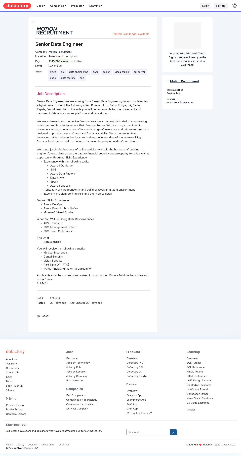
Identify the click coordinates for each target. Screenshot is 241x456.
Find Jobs (71, 358)
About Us (11, 359)
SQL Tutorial (194, 362)
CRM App (132, 408)
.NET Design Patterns (199, 380)
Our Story (11, 363)
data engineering (78, 71)
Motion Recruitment (60, 51)
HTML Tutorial (195, 371)
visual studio (122, 71)
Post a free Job (75, 380)
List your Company (77, 408)
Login (205, 5)
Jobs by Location (76, 371)
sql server (139, 71)
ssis (82, 77)
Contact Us (12, 372)
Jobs (40, 5)
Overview (132, 358)
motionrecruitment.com (180, 102)
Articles (191, 409)
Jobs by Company (76, 376)
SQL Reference (196, 367)
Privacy (20, 444)
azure (53, 71)
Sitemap (10, 390)
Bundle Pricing (14, 409)
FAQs (9, 377)
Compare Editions (16, 414)
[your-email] (148, 432)
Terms (9, 444)
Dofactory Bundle (137, 376)
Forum (9, 381)
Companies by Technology (81, 399)
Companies (57, 5)
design (106, 71)
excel (53, 77)
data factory (68, 77)
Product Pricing (15, 405)
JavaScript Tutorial (197, 389)
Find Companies (75, 395)
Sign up (220, 5)
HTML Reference (197, 376)
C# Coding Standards (199, 385)
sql (62, 71)
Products (76, 5)
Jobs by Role (73, 367)
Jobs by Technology (78, 362)
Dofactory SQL (135, 367)
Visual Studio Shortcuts (200, 398)
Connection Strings (198, 393)
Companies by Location (80, 404)
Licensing (64, 444)
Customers (12, 368)
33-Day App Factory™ (139, 413)
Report (42, 315)
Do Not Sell (48, 444)
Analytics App (134, 395)
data (95, 71)
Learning (94, 5)
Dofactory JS (134, 371)
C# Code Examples (198, 402)
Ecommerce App (136, 399)
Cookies (32, 444)
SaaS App (132, 404)
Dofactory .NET (136, 362)
